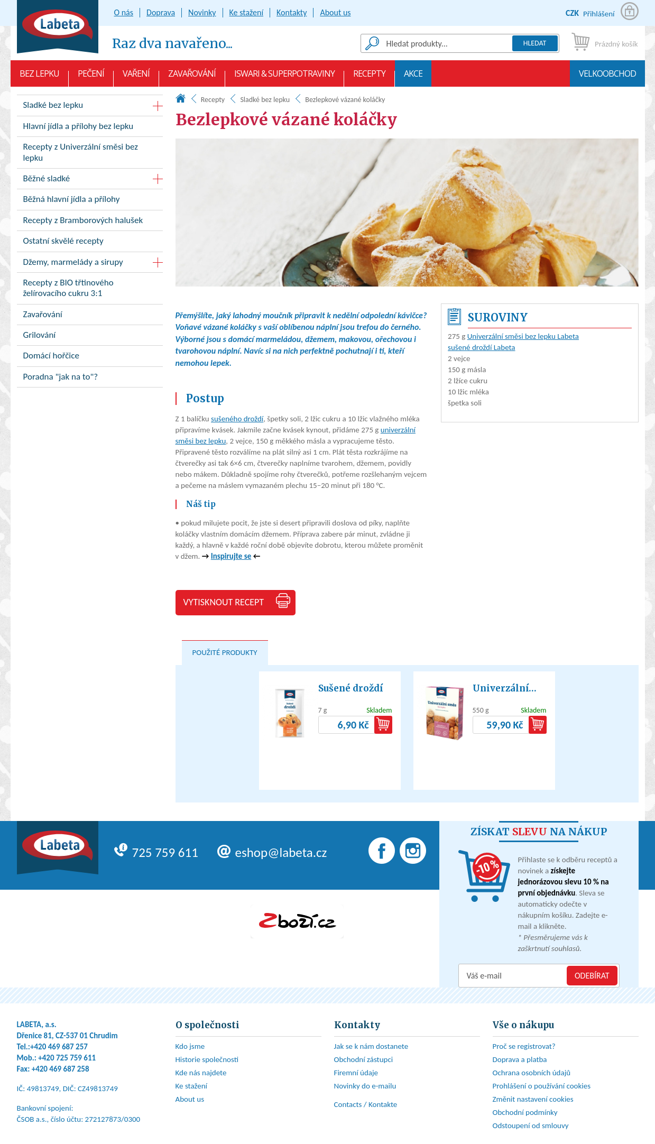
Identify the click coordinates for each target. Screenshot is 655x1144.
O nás (124, 12)
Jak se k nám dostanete (371, 1046)
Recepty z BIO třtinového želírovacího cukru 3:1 (90, 290)
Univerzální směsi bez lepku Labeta (523, 336)
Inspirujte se (231, 556)
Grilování (90, 337)
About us (335, 12)
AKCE (413, 77)
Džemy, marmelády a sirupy (73, 261)
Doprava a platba (520, 1059)
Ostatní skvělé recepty (90, 243)
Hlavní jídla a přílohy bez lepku (90, 128)
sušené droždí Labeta (481, 347)
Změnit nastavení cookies (533, 1099)
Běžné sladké (46, 178)
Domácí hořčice (90, 357)
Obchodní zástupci (363, 1059)
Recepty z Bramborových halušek (90, 222)
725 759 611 (156, 852)
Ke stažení (246, 12)
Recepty (369, 77)
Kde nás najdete (201, 1072)
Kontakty (291, 12)
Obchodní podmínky (525, 1112)
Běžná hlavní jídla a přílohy (90, 201)
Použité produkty (224, 652)
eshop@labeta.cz (272, 852)
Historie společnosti (207, 1059)
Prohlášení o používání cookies (542, 1086)
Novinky (202, 12)
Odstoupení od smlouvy (531, 1125)
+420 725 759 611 (67, 1058)
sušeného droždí (237, 418)
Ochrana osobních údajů (532, 1072)
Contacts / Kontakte (366, 1104)
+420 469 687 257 (59, 1046)
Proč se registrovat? (524, 1046)
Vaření (136, 77)
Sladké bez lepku (265, 99)
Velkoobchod (607, 77)
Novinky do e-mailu (365, 1086)
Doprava (160, 12)
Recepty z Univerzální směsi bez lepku (90, 154)
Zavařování (192, 77)
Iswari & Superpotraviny (284, 77)
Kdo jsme (190, 1046)
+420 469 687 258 (60, 1069)
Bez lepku (39, 77)
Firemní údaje (356, 1072)
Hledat (535, 43)
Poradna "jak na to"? (90, 378)
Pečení (91, 77)
